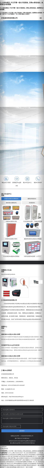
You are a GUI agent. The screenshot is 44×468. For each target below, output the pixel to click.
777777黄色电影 (35, 460)
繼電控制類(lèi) (32, 198)
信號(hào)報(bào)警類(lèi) (11, 198)
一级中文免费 (28, 467)
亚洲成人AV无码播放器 (29, 463)
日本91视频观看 (35, 458)
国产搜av (13, 458)
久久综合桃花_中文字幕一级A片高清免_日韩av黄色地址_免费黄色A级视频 (21, 451)
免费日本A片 (20, 467)
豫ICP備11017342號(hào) (22, 438)
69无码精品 (32, 454)
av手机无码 (22, 456)
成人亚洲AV (20, 458)
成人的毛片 (25, 454)
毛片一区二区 (24, 452)
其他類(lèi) (32, 202)
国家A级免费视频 (11, 467)
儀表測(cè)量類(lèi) (11, 202)
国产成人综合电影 (13, 456)
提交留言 (22, 430)
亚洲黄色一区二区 (32, 461)
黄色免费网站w (18, 463)
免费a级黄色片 (10, 461)
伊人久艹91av (37, 456)
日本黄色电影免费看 (20, 461)
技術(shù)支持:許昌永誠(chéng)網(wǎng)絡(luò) (22, 441)
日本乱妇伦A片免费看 (15, 454)
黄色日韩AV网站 (14, 460)
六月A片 (17, 452)
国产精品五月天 (9, 463)
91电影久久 (27, 458)
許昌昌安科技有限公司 (9, 18)
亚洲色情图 (29, 456)
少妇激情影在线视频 (7, 465)
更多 (2, 195)
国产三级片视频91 (24, 460)
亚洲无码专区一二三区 (34, 452)
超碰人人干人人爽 (9, 452)
